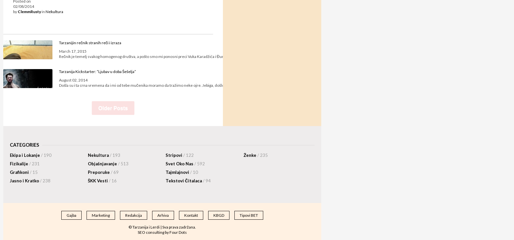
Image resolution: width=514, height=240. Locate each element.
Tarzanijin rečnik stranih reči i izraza (90, 42)
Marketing (101, 215)
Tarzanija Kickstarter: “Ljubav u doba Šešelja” (97, 71)
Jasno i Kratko (30, 180)
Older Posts (113, 108)
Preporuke (103, 172)
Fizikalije (25, 163)
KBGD (218, 215)
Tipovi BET (249, 215)
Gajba (71, 215)
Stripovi (180, 155)
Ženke (256, 155)
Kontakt (191, 215)
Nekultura (54, 11)
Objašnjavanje (108, 163)
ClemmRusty (29, 11)
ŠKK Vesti (102, 180)
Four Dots (178, 232)
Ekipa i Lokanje (30, 155)
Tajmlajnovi (182, 172)
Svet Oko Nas (185, 163)
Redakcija (133, 215)
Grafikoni (24, 172)
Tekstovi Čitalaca (188, 180)
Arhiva (163, 215)
